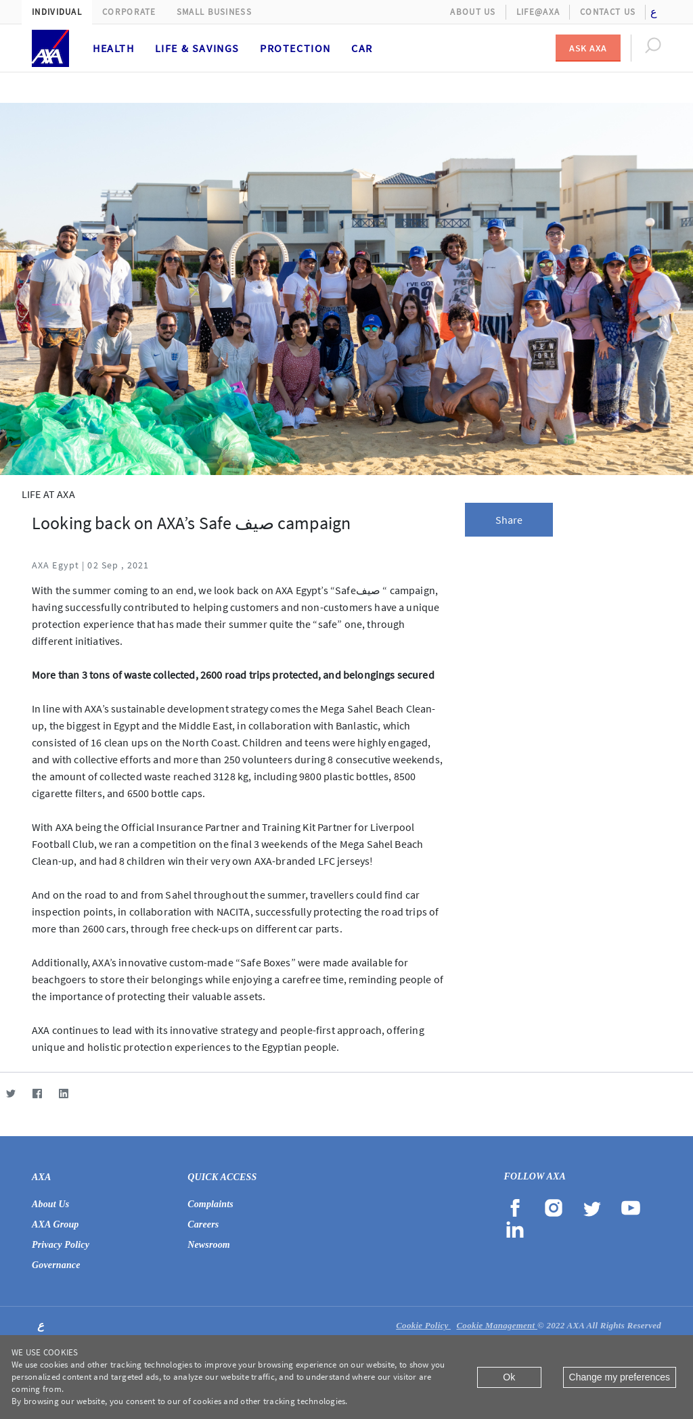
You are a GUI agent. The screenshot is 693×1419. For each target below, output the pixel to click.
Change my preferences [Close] (619, 1377)
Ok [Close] (509, 1377)
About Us (472, 12)
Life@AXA (538, 12)
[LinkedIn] (63, 1093)
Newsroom (208, 1245)
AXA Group (55, 1224)
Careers (203, 1224)
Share (509, 519)
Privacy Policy (60, 1245)
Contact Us (607, 12)
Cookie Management (496, 1325)
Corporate (129, 12)
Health (114, 48)
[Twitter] (10, 1093)
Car (362, 48)
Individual (57, 12)
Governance (56, 1265)
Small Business (214, 12)
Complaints (210, 1204)
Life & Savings (197, 48)
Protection (295, 48)
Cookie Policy (423, 1325)
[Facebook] (36, 1093)
